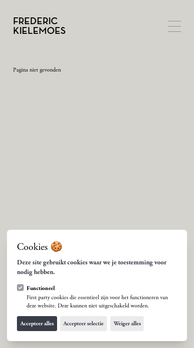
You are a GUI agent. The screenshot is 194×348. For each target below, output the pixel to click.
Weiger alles (127, 323)
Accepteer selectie (83, 323)
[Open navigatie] (174, 26)
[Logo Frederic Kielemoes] (39, 26)
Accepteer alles (37, 323)
